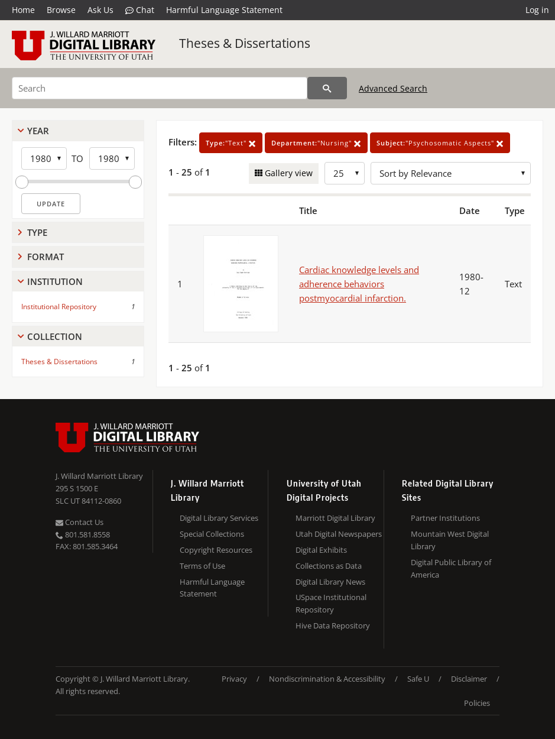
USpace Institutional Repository (331, 603)
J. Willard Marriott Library (99, 476)
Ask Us (100, 9)
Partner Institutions (445, 518)
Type (37, 232)
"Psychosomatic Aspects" (440, 142)
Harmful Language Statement (224, 9)
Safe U (418, 678)
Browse (61, 9)
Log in (537, 9)
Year (38, 131)
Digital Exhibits (321, 549)
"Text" (231, 142)
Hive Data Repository (333, 625)
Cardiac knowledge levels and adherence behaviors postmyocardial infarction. (359, 284)
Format (45, 256)
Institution (55, 281)
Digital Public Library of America (451, 568)
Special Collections (212, 534)
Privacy (234, 678)
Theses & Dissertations (244, 43)
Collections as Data (329, 565)
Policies (477, 703)
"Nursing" (316, 142)
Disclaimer (469, 678)
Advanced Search (393, 88)
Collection (54, 336)
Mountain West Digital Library (450, 540)
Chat (139, 10)
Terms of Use (202, 565)
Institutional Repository (58, 307)
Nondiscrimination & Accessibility (327, 678)
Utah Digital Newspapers (339, 534)
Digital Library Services (219, 518)
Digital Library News (330, 581)
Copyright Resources (216, 549)
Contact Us (79, 522)
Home (23, 9)
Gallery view (287, 173)
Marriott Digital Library (335, 518)
